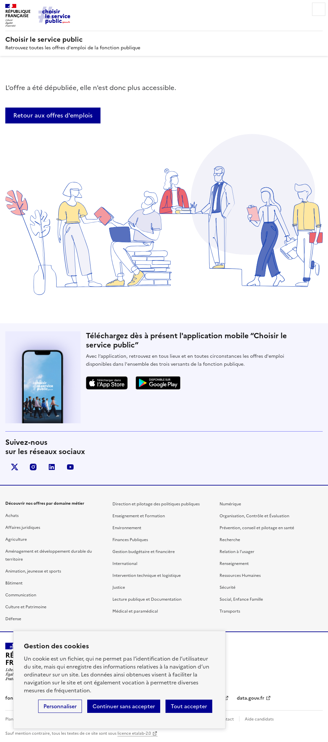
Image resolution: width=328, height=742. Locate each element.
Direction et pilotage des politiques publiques (156, 504)
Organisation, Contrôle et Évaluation (254, 516)
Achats (12, 516)
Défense (13, 619)
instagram (33, 467)
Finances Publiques (130, 540)
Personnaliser (60, 706)
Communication (20, 595)
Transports (230, 611)
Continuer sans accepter (124, 706)
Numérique (230, 504)
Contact (226, 719)
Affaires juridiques (22, 528)
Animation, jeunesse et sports (33, 571)
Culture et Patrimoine (25, 607)
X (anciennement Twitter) (14, 467)
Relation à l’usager (237, 552)
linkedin (51, 467)
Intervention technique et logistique (146, 576)
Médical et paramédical (135, 611)
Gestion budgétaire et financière (143, 552)
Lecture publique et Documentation (146, 599)
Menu (318, 9)
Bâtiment (14, 583)
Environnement (126, 528)
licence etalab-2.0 (134, 733)
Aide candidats (259, 719)
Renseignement (234, 564)
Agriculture (16, 539)
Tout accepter (189, 706)
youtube (70, 467)
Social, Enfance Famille (241, 599)
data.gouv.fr (250, 698)
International (124, 564)
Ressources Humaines (240, 576)
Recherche (230, 540)
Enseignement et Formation (138, 516)
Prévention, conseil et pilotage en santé (257, 528)
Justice (118, 587)
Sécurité (227, 587)
